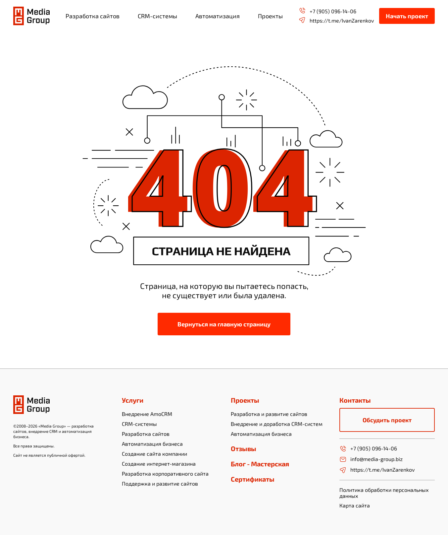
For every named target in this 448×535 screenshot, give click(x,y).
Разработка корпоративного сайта (165, 473)
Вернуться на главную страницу (224, 324)
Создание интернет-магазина (159, 463)
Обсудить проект (387, 420)
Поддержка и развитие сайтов (160, 483)
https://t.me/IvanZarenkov (336, 20)
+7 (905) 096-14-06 (327, 10)
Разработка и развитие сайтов (269, 414)
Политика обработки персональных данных (384, 493)
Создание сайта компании (154, 453)
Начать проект (407, 16)
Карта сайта (354, 505)
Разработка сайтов (146, 434)
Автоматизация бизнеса (152, 443)
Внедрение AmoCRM (147, 414)
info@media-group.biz (371, 459)
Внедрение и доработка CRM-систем (277, 424)
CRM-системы (139, 424)
